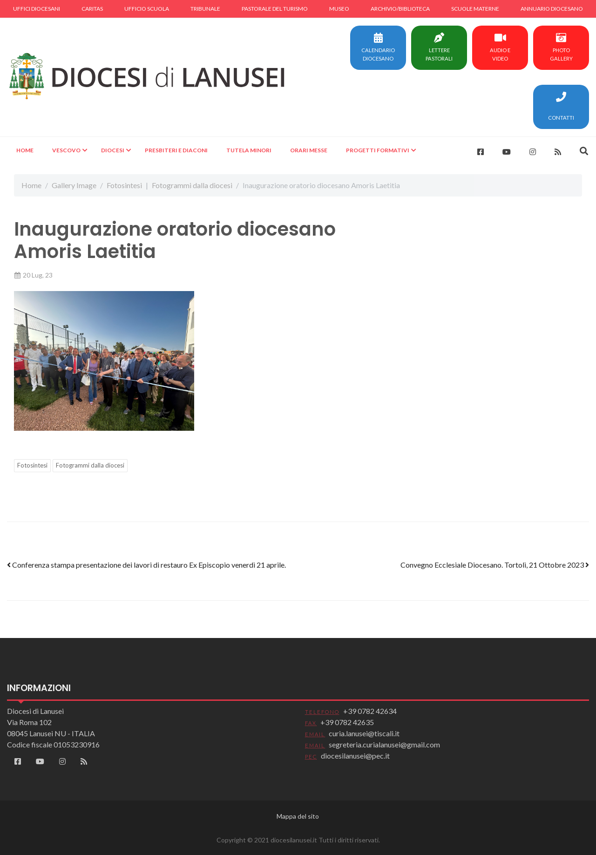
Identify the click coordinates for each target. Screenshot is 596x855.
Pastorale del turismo (275, 8)
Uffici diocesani (36, 8)
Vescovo (66, 150)
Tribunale (205, 8)
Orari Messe (308, 150)
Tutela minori (248, 150)
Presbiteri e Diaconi (176, 150)
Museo (339, 8)
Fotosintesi (124, 185)
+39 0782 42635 (347, 722)
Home (25, 150)
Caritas (92, 8)
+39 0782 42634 (370, 710)
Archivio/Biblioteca (400, 8)
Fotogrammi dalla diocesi (192, 185)
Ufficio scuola (146, 8)
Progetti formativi (377, 150)
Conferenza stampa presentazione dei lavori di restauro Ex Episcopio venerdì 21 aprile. (146, 564)
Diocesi (112, 150)
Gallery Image (74, 185)
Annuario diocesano (552, 8)
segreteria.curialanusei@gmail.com (384, 744)
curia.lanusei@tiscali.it (364, 733)
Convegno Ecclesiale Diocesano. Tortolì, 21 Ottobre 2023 (494, 564)
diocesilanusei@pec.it (355, 755)
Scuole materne (475, 8)
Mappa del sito (298, 816)
